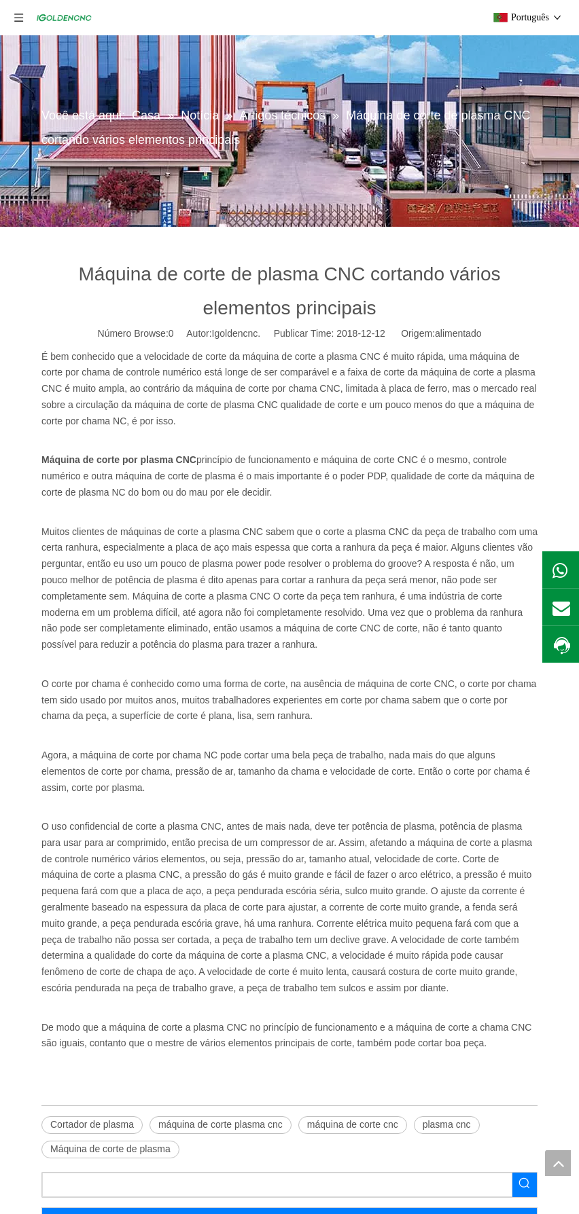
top (558, 1163)
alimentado (458, 333)
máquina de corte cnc (352, 1124)
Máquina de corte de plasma (110, 1148)
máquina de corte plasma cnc (220, 1124)
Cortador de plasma (92, 1124)
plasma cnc (447, 1124)
